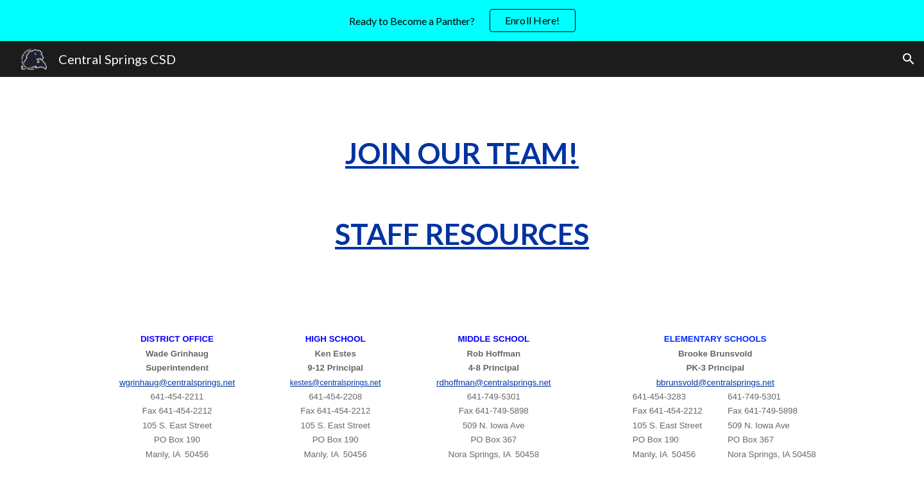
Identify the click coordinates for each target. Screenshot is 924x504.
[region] (462, 20)
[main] (462, 193)
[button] (908, 59)
